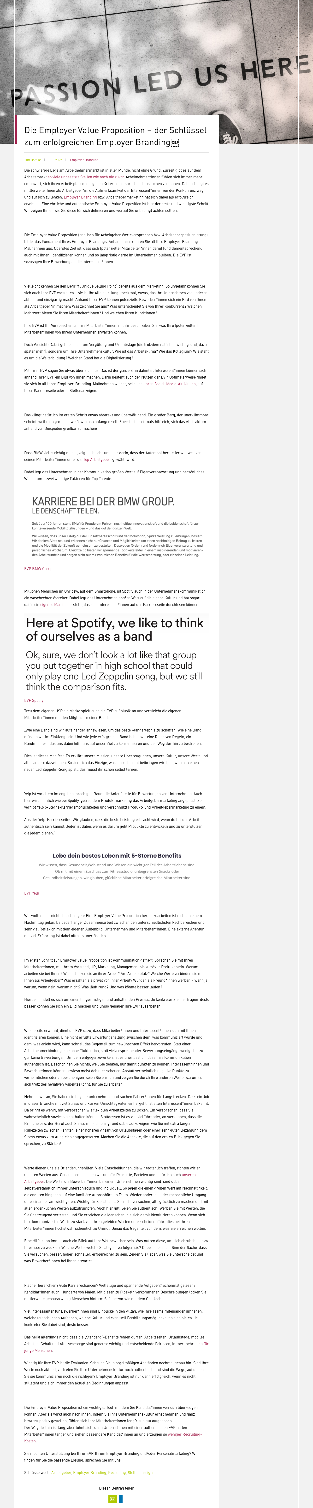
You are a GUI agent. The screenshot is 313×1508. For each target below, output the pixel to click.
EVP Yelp (31, 893)
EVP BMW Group (38, 568)
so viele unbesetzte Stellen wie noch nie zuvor (86, 176)
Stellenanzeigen (141, 1472)
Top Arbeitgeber (96, 459)
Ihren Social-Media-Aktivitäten (170, 383)
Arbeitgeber (61, 1472)
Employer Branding (84, 159)
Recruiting (117, 1472)
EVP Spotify (33, 700)
